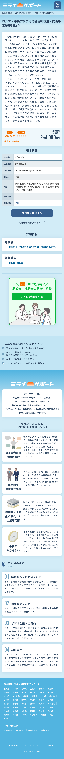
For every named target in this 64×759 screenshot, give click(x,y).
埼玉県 (41, 692)
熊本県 (6, 715)
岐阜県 (24, 700)
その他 (6, 718)
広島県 (32, 707)
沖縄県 (43, 715)
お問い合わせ (48, 745)
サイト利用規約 (13, 745)
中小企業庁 (20, 730)
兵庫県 (32, 703)
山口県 (41, 707)
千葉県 (50, 692)
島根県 (15, 707)
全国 (17, 196)
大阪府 (24, 703)
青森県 (15, 688)
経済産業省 (8, 730)
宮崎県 (24, 715)
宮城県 (32, 688)
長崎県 (50, 711)
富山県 (34, 696)
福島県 (6, 692)
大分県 (15, 715)
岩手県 (24, 688)
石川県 (43, 696)
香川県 (6, 711)
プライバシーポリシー (31, 745)
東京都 (6, 696)
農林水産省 (45, 730)
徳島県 (50, 707)
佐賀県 (41, 711)
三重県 (50, 700)
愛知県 (41, 700)
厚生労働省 (32, 730)
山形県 (50, 688)
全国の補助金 (20, 13)
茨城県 (15, 692)
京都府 (15, 703)
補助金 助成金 (7, 13)
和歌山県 (51, 703)
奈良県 (41, 703)
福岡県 (32, 711)
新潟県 (25, 696)
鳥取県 (6, 707)
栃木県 (24, 692)
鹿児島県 (33, 715)
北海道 (6, 688)
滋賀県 (6, 703)
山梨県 (6, 700)
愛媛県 (15, 711)
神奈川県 (16, 696)
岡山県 (24, 707)
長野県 (15, 700)
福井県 (52, 696)
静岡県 (32, 700)
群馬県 (32, 692)
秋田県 (41, 688)
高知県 (24, 711)
